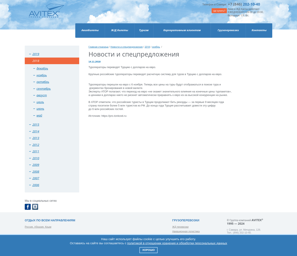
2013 (35, 138)
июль (40, 102)
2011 (35, 151)
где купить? (219, 10)
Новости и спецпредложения (126, 46)
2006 (35, 185)
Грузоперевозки (228, 30)
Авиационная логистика (186, 231)
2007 (35, 178)
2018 (147, 46)
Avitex (46, 14)
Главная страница (98, 46)
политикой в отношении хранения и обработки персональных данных (177, 243)
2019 (35, 54)
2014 (35, 131)
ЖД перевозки (180, 226)
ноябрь (42, 75)
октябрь (43, 82)
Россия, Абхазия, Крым (38, 226)
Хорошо (148, 249)
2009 (35, 165)
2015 (35, 124)
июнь (40, 108)
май (39, 115)
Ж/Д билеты (119, 30)
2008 (35, 171)
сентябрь (44, 88)
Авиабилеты (90, 30)
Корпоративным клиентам (182, 30)
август (42, 95)
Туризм (143, 30)
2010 (35, 158)
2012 (35, 145)
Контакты (259, 30)
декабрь (42, 68)
